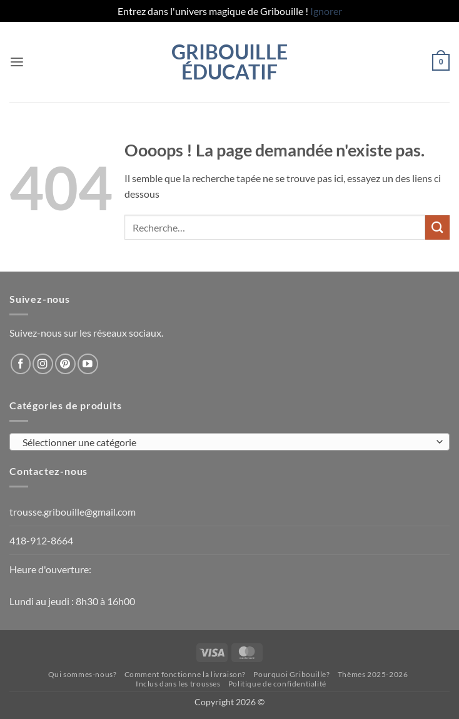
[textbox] (226, 442)
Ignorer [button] (326, 11)
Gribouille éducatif (229, 62)
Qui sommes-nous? (82, 674)
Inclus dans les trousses (178, 683)
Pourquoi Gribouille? (291, 674)
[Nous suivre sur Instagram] (43, 364)
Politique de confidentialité (277, 683)
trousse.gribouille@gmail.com (72, 512)
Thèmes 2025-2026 (373, 674)
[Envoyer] (437, 227)
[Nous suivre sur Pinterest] (65, 364)
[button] (16, 62)
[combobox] (229, 442)
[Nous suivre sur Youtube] (88, 364)
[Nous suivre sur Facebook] (21, 364)
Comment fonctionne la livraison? (185, 674)
